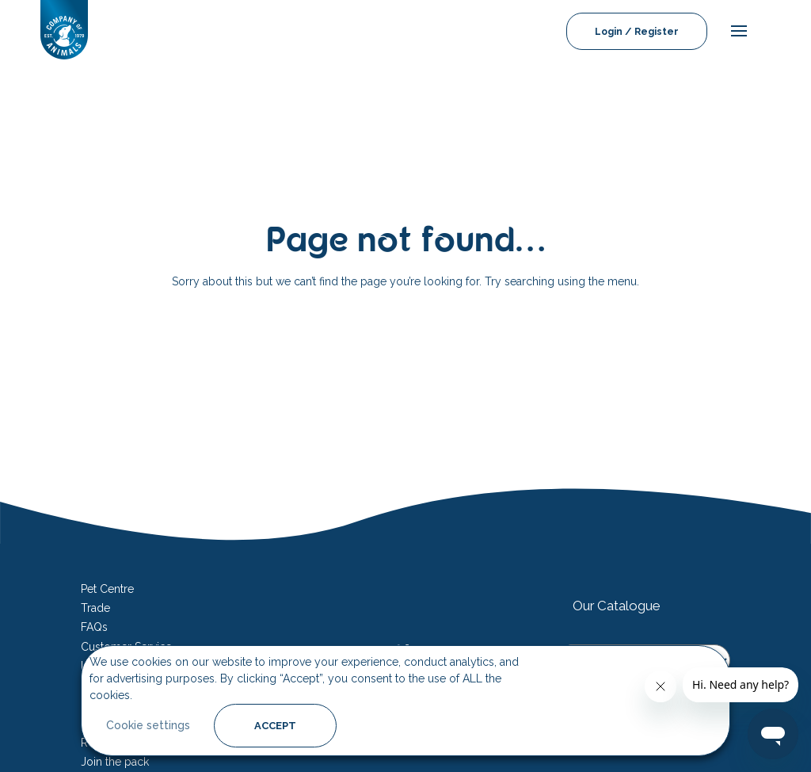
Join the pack (115, 761)
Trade (95, 607)
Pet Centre (107, 588)
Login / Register (637, 31)
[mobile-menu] (735, 31)
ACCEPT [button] (275, 726)
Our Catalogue (616, 605)
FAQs (94, 627)
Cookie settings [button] (148, 725)
